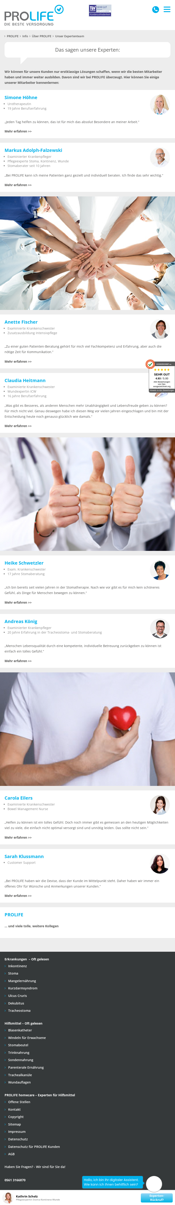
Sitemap (14, 1124)
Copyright (15, 1117)
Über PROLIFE (41, 36)
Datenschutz (17, 1139)
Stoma (12, 973)
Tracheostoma (19, 1010)
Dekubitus (15, 1003)
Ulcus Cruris (17, 996)
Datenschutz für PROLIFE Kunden (33, 1146)
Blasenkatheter (19, 1030)
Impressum (16, 1131)
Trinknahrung (18, 1052)
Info (25, 36)
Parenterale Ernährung (25, 1067)
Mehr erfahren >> (18, 131)
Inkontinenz (17, 966)
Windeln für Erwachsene (26, 1038)
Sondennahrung (20, 1060)
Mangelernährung (21, 981)
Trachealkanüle (19, 1075)
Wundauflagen (19, 1082)
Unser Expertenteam (69, 36)
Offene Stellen (18, 1102)
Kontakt (14, 1109)
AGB (11, 1154)
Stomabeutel (17, 1045)
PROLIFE (12, 36)
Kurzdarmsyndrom (22, 988)
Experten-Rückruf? (156, 1198)
